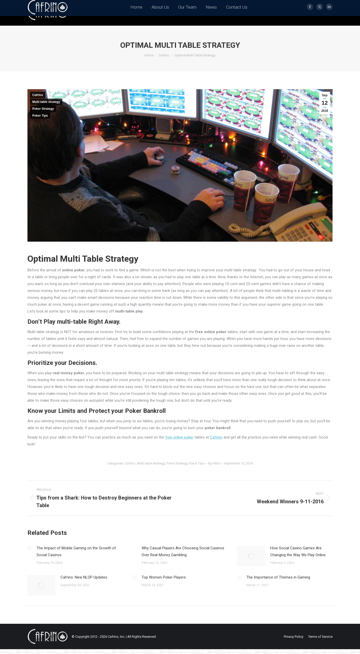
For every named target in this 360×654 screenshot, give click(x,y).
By (214, 463)
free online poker (179, 437)
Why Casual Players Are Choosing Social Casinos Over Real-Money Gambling (183, 551)
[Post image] (29, 548)
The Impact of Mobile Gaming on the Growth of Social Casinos (76, 551)
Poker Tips (40, 115)
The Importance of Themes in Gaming (278, 577)
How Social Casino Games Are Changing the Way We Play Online (298, 551)
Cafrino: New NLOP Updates (84, 577)
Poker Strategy (43, 109)
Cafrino (37, 95)
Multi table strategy (46, 102)
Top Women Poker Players (164, 577)
